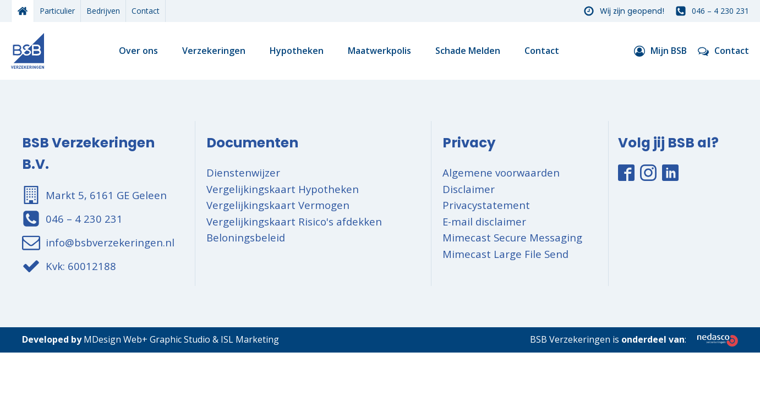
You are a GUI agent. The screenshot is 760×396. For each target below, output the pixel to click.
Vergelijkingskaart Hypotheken (282, 189)
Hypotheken (297, 51)
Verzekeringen (213, 51)
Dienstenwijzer (243, 172)
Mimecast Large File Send (505, 254)
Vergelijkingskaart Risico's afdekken (294, 221)
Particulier (57, 11)
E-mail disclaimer (484, 221)
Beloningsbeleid (245, 237)
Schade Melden (467, 51)
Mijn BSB (668, 51)
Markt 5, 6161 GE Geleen (106, 195)
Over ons (138, 51)
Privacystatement (486, 205)
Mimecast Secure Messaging (512, 237)
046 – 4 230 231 (720, 11)
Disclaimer (468, 189)
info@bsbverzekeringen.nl (110, 242)
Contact (146, 11)
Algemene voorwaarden (501, 172)
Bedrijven (103, 11)
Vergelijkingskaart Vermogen (277, 205)
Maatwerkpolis (379, 51)
